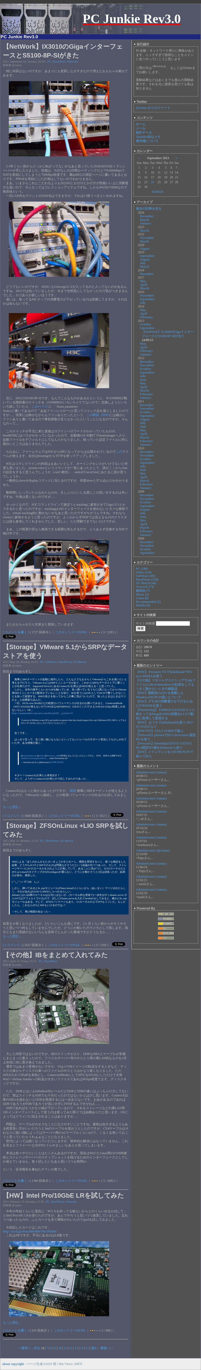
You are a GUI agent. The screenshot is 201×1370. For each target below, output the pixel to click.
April (143, 284)
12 (70, 1348)
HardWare (59, 61)
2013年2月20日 (56, 762)
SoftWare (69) (145, 576)
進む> (95, 1348)
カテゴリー (143, 562)
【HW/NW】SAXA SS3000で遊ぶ (159, 730)
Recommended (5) (148, 601)
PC (49, 61)
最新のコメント (146, 766)
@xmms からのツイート (153, 107)
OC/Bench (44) (146, 583)
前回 (73, 790)
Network (72, 61)
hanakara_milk (53, 756)
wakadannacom (30, 756)
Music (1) (142, 594)
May (143, 281)
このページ (40, 406)
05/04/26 (157, 191)
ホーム (140, 124)
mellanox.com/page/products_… (35, 758)
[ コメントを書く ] (16, 632)
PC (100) (142, 568)
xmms (41, 756)
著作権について (147, 141)
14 (81, 1348)
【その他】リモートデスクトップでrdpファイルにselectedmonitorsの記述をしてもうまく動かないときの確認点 (165, 684)
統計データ (144, 132)
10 (59, 1348)
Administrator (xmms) (151, 772)
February (146, 317)
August (145, 248)
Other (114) (143, 572)
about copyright (13, 1364)
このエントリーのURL (71, 632)
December (147, 216)
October (145, 324)
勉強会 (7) (143, 590)
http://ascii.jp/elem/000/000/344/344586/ (30, 1231)
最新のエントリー (148, 665)
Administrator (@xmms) (153, 850)
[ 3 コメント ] (12, 815)
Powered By (144, 908)
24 (152, 182)
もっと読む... (12, 807)
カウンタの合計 (146, 640)
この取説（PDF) (98, 415)
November (147, 237)
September (147, 256)
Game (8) (142, 598)
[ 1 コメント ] (12, 945)
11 (65, 1348)
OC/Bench (79, 662)
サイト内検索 (145, 615)
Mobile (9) (143, 605)
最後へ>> (107, 1348)
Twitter (140, 101)
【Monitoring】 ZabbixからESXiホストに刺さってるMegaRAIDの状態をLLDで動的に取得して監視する (165, 714)
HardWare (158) (147, 579)
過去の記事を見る (148, 208)
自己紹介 (141, 44)
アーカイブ (143, 202)
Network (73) (145, 586)
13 (76, 1348)
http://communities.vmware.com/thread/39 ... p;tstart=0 (42, 713)
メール (140, 128)
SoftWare (51, 662)
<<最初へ (25, 1348)
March (144, 219)
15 (87, 1348)
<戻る (36, 1348)
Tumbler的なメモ (148, 136)
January (145, 223)
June (143, 379)
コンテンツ (143, 117)
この (119, 451)
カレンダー (143, 151)
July (143, 263)
